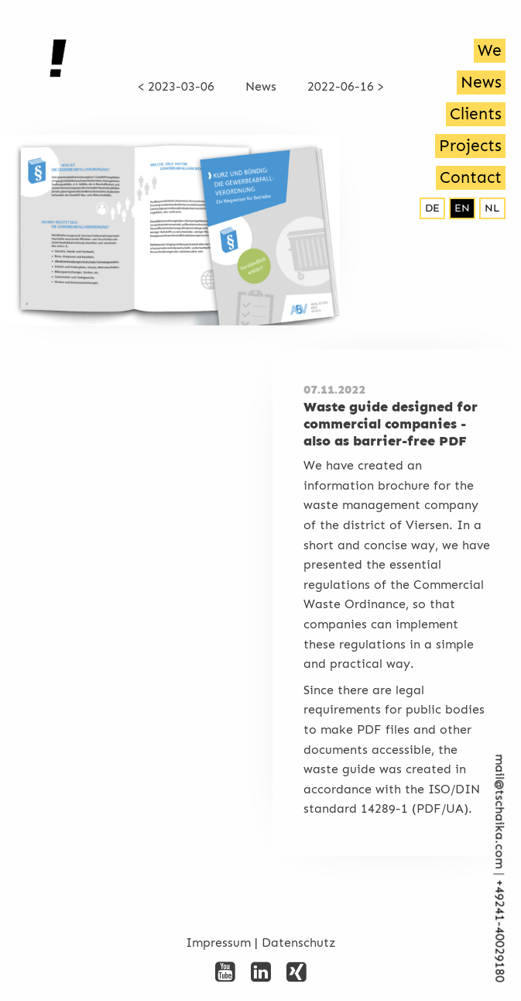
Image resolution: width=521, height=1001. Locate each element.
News (481, 82)
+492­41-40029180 (499, 931)
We (490, 50)
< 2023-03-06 (176, 86)
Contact (471, 177)
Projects (470, 146)
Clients (476, 114)
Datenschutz (299, 942)
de (432, 208)
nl (492, 208)
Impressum (218, 942)
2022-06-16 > (345, 86)
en (462, 208)
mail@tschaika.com (499, 812)
